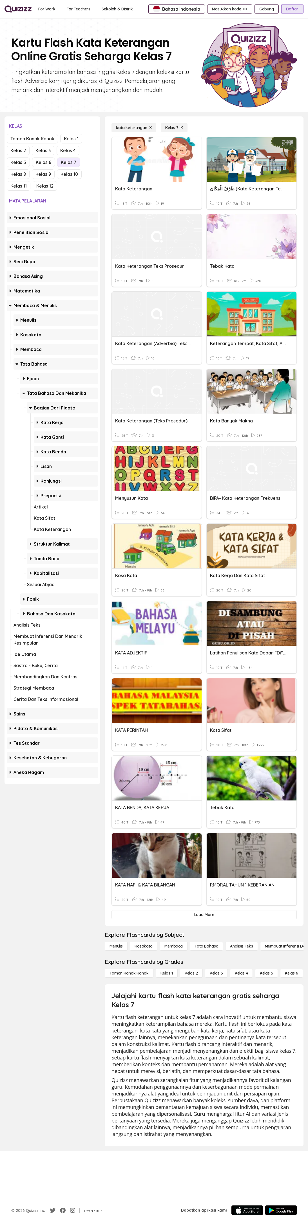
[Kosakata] (143, 946)
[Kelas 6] (291, 973)
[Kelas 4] (241, 973)
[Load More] (204, 914)
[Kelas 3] (216, 973)
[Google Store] (281, 1210)
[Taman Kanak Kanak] (129, 973)
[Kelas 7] (174, 127)
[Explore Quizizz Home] (18, 9)
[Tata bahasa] (206, 946)
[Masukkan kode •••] (229, 9)
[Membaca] (174, 946)
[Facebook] (63, 1210)
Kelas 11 (18, 186)
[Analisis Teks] (241, 946)
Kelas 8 (18, 174)
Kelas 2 (18, 150)
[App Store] (247, 1210)
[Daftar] (292, 9)
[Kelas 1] (167, 973)
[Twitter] (52, 1210)
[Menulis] (116, 946)
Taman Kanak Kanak (32, 138)
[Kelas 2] (191, 973)
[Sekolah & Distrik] (117, 9)
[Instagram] (72, 1210)
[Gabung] (267, 9)
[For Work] (47, 9)
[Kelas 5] (266, 973)
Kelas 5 (18, 162)
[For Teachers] (78, 9)
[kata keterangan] (133, 127)
